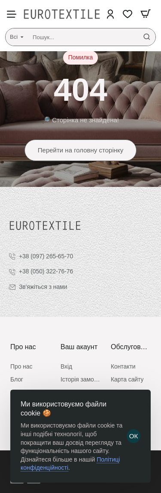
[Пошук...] (146, 37)
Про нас (23, 346)
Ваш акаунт (79, 346)
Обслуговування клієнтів (131, 346)
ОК (133, 436)
